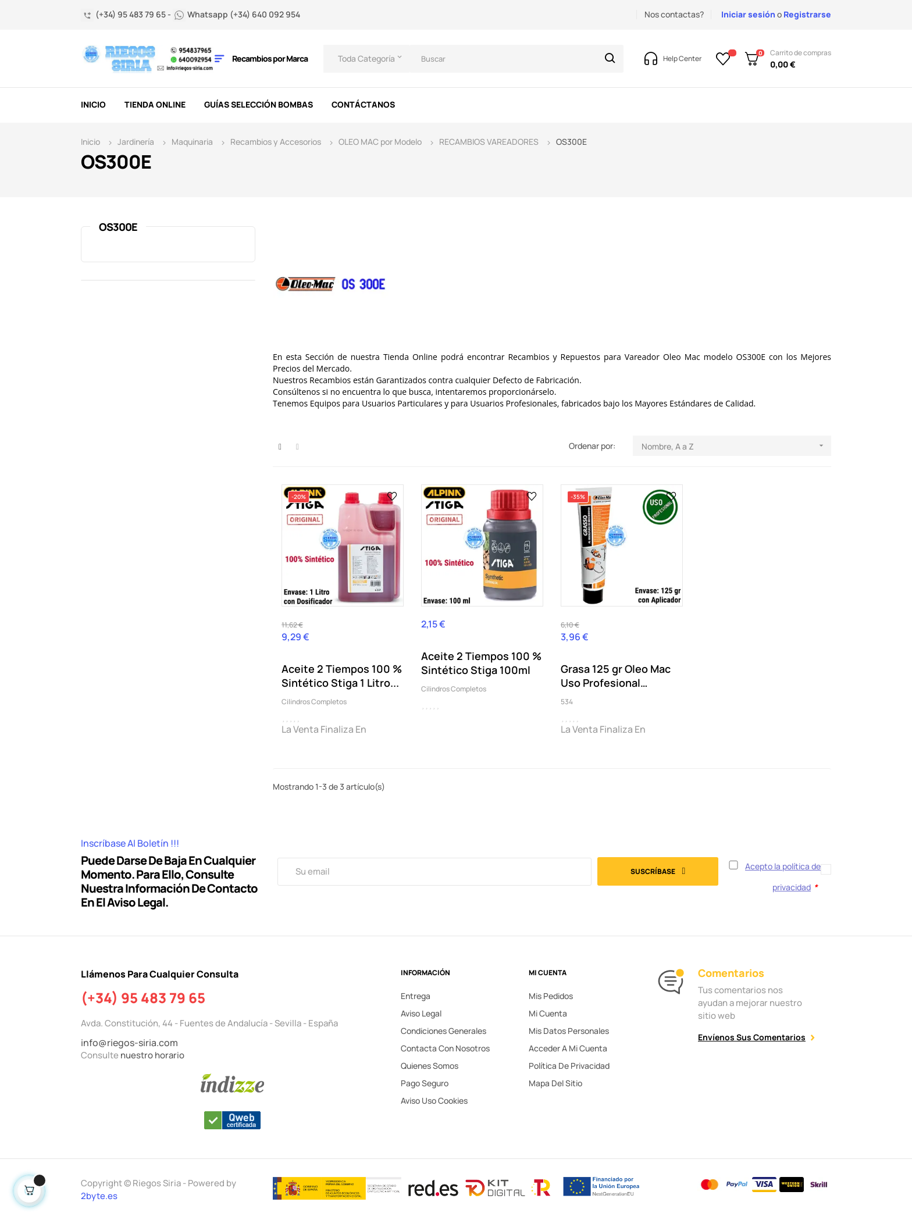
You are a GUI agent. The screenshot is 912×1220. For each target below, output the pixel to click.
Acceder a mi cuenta (568, 1048)
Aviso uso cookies (434, 1100)
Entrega (415, 995)
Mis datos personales (569, 1030)
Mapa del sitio (555, 1083)
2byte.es (100, 1196)
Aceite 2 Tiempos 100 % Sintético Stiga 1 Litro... (342, 676)
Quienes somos (429, 1065)
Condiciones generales (443, 1030)
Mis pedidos (551, 995)
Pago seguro (424, 1083)
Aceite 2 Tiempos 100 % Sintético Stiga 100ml (481, 663)
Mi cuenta (548, 1013)
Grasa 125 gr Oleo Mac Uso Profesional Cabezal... (616, 676)
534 (567, 702)
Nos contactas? (674, 14)
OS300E (118, 227)
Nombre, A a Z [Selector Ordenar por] (736, 446)
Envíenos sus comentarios (752, 1037)
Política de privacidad (569, 1065)
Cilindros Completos (314, 702)
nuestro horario (152, 1055)
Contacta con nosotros (445, 1048)
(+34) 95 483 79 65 (143, 998)
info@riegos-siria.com (129, 1042)
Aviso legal (421, 1013)
